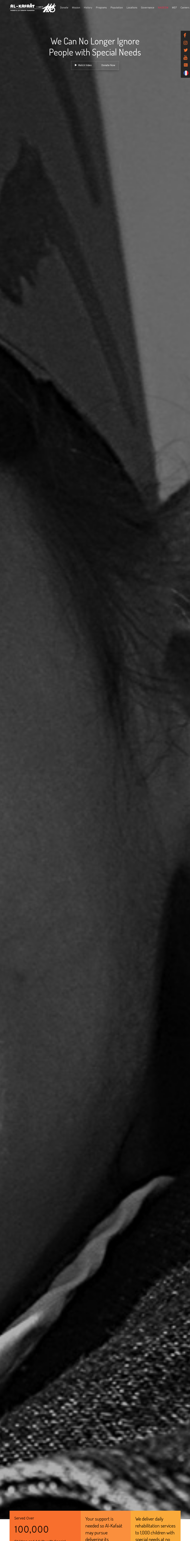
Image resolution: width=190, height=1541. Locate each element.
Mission (76, 7)
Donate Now (108, 65)
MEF (174, 7)
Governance (147, 7)
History (88, 7)
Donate (64, 7)
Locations (132, 7)
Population (116, 7)
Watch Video (83, 65)
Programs (101, 7)
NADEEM (163, 7)
